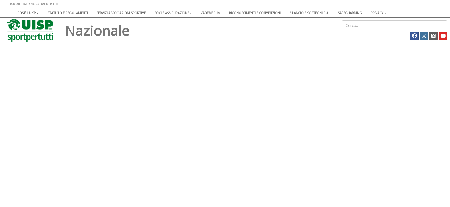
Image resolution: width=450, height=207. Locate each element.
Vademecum (210, 13)
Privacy (378, 13)
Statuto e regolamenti (67, 13)
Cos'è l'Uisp (28, 13)
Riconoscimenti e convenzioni (255, 13)
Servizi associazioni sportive (121, 13)
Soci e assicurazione (173, 13)
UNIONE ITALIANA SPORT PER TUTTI (34, 4)
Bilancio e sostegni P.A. (309, 13)
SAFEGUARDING (350, 13)
